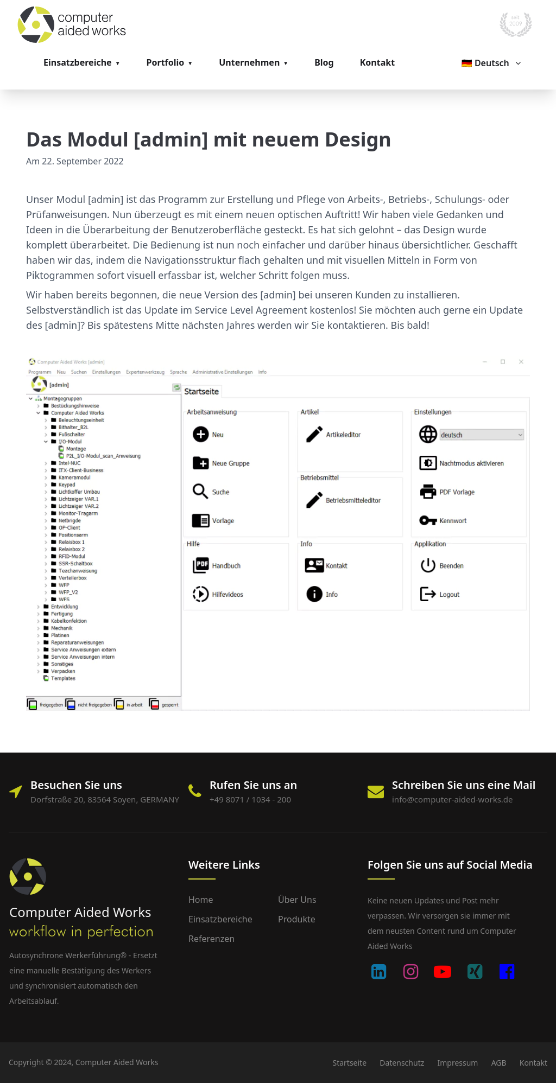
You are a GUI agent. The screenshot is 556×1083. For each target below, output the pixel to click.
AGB (499, 1062)
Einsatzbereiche (77, 62)
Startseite (349, 1062)
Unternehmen (249, 62)
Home (200, 900)
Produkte (296, 919)
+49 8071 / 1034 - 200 (250, 799)
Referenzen (211, 939)
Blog (324, 62)
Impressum (457, 1062)
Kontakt (377, 62)
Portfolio (166, 62)
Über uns (297, 900)
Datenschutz (402, 1062)
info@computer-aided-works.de (452, 799)
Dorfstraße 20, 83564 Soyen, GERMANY (104, 799)
